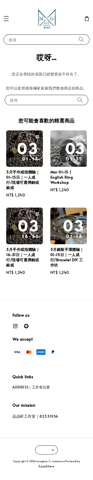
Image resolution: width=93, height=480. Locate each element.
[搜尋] (81, 39)
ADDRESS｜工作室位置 (31, 387)
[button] (6, 18)
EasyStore (46, 466)
